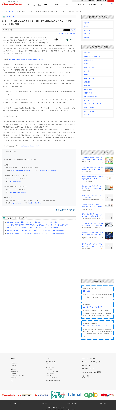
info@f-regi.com (16, 203)
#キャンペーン (88, 34)
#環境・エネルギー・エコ (92, 56)
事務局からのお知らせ (73, 403)
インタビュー (14, 373)
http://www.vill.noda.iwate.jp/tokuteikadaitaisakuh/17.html (26, 59)
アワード (103, 4)
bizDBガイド (14, 364)
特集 (12, 381)
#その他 (86, 37)
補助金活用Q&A (50, 373)
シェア (73, 30)
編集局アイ (47, 4)
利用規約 (44, 403)
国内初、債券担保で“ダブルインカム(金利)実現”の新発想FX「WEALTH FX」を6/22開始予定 (92, 178)
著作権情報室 (92, 4)
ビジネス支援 (80, 4)
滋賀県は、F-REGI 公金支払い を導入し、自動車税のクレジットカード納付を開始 (32, 222)
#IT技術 (61, 33)
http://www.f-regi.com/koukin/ (30, 146)
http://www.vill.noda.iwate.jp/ (47, 170)
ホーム (4, 11)
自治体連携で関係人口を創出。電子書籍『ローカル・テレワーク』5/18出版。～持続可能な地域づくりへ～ (92, 159)
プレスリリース (67, 4)
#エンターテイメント (90, 96)
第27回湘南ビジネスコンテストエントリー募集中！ (92, 196)
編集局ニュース (14, 371)
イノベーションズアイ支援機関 (91, 372)
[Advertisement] (39, 251)
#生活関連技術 (88, 60)
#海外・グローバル (90, 107)
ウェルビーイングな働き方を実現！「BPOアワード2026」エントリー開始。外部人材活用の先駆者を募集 (92, 187)
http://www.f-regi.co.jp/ (35, 203)
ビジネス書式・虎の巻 (51, 377)
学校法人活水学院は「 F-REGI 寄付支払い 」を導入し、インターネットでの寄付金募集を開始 (35, 230)
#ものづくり (88, 53)
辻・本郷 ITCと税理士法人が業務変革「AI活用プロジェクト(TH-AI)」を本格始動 (92, 225)
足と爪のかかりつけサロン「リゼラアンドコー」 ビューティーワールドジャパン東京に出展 (92, 245)
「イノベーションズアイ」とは (91, 362)
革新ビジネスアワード (88, 358)
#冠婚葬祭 (87, 82)
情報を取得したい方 (101, 0)
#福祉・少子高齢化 (90, 78)
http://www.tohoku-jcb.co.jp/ (18, 192)
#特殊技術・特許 (89, 67)
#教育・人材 (88, 93)
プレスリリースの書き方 (94, 307)
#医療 (86, 75)
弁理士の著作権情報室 (53, 380)
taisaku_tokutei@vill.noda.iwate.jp (21, 170)
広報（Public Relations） (17, 379)
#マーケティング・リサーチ (92, 104)
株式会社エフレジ (11, 16)
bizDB (37, 4)
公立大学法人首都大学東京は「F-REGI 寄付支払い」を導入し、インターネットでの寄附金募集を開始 (38, 225)
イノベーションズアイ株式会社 (59, 407)
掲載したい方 (91, 0)
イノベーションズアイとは (79, 0)
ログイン (111, 0)
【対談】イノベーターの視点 (17, 375)
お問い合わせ (102, 403)
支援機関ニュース (50, 369)
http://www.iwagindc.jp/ (17, 181)
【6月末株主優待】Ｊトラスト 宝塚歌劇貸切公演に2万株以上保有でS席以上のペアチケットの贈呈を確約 (92, 169)
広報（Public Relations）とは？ (96, 325)
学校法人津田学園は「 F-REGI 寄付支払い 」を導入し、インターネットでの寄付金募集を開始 (35, 233)
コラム (56, 4)
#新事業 (86, 23)
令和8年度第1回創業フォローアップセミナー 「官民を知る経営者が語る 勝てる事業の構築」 (92, 215)
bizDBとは (13, 365)
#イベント (87, 30)
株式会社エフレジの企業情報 (66, 210)
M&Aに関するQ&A (50, 375)
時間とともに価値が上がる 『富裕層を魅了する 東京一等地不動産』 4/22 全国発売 (92, 234)
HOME (28, 4)
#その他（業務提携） (70, 33)
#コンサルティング (90, 100)
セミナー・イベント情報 (52, 371)
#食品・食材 (88, 89)
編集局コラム (14, 377)
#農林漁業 (87, 86)
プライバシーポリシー (16, 403)
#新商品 (86, 26)
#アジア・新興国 (89, 111)
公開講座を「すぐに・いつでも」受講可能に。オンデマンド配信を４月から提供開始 (92, 206)
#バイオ (86, 71)
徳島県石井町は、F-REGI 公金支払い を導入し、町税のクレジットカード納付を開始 (32, 227)
